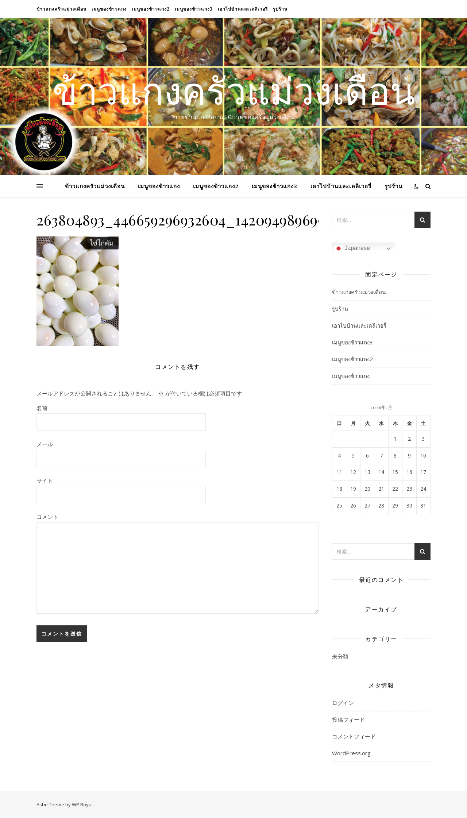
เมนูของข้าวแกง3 (194, 9)
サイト (44, 480)
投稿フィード (348, 719)
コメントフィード (354, 736)
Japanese (352, 248)
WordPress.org (351, 753)
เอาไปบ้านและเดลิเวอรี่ (243, 9)
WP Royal (82, 804)
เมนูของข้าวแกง (109, 9)
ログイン (343, 702)
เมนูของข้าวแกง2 (151, 9)
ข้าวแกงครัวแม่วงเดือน (61, 9)
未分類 (340, 656)
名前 (41, 408)
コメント (47, 516)
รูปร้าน (280, 9)
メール (44, 444)
